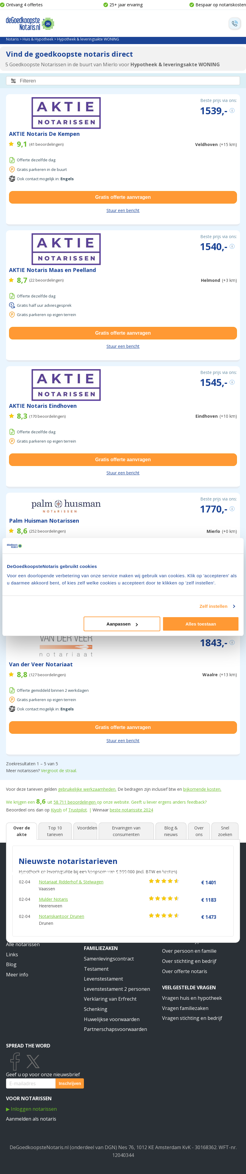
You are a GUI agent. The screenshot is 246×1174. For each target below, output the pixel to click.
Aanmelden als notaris (31, 1119)
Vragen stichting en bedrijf (192, 1018)
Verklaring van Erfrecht (110, 999)
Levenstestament (103, 978)
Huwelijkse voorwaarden (112, 1019)
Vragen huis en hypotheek (192, 998)
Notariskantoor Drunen (61, 916)
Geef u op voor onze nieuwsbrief (43, 1074)
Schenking (95, 1009)
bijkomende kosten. (202, 789)
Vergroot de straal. (59, 770)
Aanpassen (122, 623)
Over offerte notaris (184, 971)
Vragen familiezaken (185, 1008)
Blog (11, 964)
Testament (96, 969)
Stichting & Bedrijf (187, 873)
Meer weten (177, 930)
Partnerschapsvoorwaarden (115, 1029)
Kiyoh (56, 810)
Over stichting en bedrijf (189, 961)
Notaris (12, 39)
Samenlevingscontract (109, 958)
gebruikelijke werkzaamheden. (87, 789)
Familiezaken (101, 948)
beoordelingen (75, 802)
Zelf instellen (213, 606)
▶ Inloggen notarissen (31, 1109)
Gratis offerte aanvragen (123, 197)
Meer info (17, 974)
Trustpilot (77, 810)
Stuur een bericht (123, 210)
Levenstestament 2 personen (117, 989)
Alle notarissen (23, 944)
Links (12, 954)
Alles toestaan (201, 623)
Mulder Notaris (53, 899)
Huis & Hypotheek (38, 39)
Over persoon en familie (189, 951)
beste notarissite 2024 (131, 810)
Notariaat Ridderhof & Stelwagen (71, 882)
